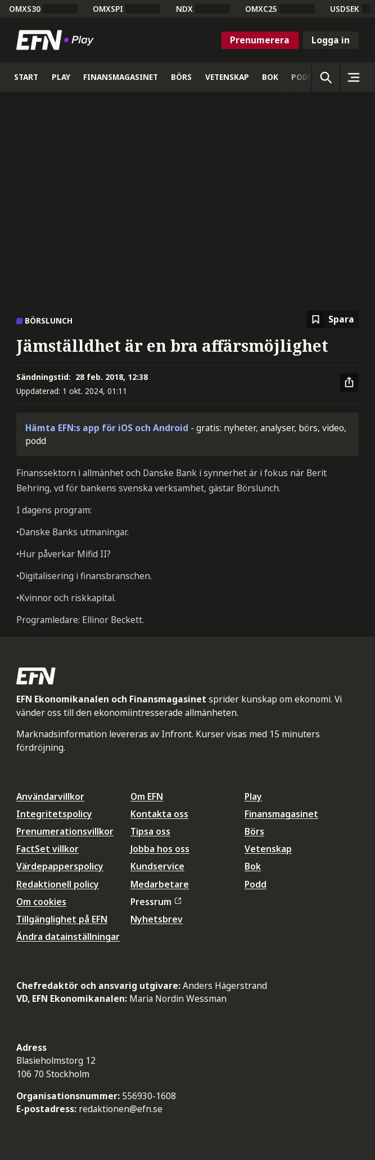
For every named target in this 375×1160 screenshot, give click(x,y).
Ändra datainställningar (68, 936)
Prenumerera (260, 40)
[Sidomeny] (354, 77)
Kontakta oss (159, 814)
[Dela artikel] (349, 382)
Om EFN (146, 796)
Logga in (330, 40)
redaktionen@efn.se (120, 1109)
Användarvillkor (50, 796)
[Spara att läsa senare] (333, 319)
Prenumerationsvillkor (65, 831)
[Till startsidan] (57, 40)
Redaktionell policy (57, 884)
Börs (254, 831)
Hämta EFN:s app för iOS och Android (106, 428)
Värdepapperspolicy (59, 866)
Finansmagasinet (281, 814)
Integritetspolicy (54, 814)
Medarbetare (159, 884)
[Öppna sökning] (325, 77)
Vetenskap (268, 849)
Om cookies (41, 901)
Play (253, 796)
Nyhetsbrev (156, 919)
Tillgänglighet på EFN (61, 919)
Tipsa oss (150, 831)
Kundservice (157, 866)
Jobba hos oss (159, 849)
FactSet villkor (47, 849)
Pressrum (155, 901)
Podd (255, 884)
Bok (253, 866)
